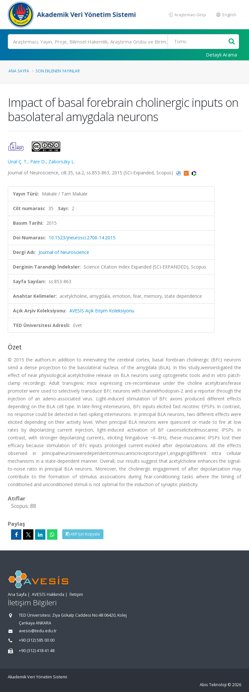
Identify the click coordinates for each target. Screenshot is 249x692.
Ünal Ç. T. (18, 161)
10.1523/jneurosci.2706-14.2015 (82, 237)
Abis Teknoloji (213, 684)
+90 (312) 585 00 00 (36, 640)
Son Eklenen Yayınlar (58, 70)
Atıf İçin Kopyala (83, 534)
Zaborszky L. (61, 161)
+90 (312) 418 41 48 (36, 650)
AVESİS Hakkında (48, 594)
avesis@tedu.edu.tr (38, 631)
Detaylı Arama (221, 54)
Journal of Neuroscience (64, 252)
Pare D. (38, 161)
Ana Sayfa (18, 70)
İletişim (76, 594)
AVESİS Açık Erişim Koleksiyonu (101, 311)
